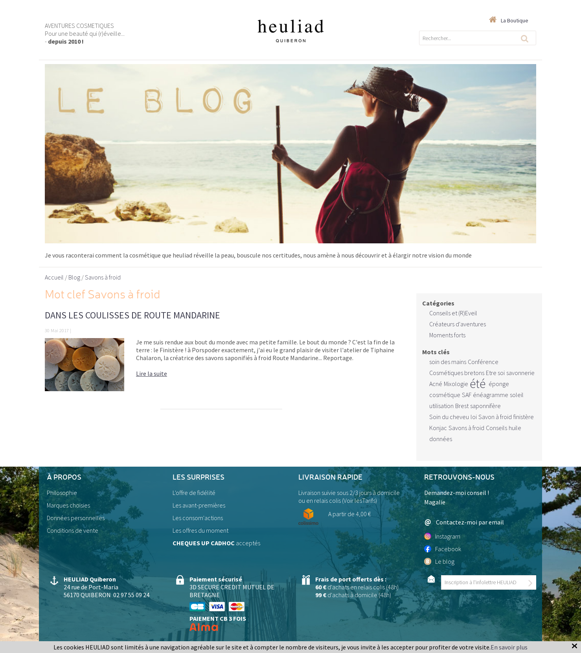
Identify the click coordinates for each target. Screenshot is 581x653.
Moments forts (447, 335)
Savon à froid (495, 417)
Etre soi (495, 373)
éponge (499, 384)
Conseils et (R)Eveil (453, 313)
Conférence (483, 362)
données (440, 439)
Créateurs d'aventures (457, 324)
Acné (435, 384)
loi (474, 417)
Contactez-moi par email (464, 522)
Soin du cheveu (449, 417)
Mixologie (456, 384)
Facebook (442, 549)
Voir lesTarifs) (360, 500)
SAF (466, 395)
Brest (462, 406)
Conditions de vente (72, 530)
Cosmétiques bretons (456, 373)
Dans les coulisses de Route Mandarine (132, 315)
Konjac (438, 428)
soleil (517, 395)
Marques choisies (68, 505)
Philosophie (62, 493)
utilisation (441, 406)
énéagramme (490, 395)
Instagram (442, 536)
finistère (523, 417)
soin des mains (447, 362)
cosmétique (444, 395)
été (477, 384)
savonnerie (520, 373)
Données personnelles (76, 518)
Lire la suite (151, 373)
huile (515, 428)
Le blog (439, 561)
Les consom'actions (198, 518)
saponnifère (485, 406)
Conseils (496, 428)
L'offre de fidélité (194, 493)
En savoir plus (509, 647)
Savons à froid (466, 428)
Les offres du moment (200, 530)
